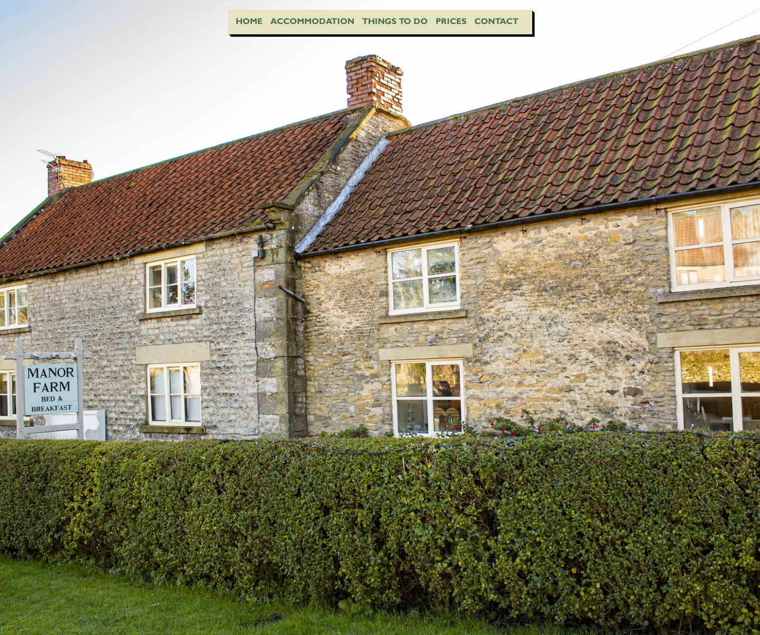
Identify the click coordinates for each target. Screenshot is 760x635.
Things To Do (395, 21)
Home (249, 21)
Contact (496, 21)
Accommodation (312, 21)
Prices (451, 21)
